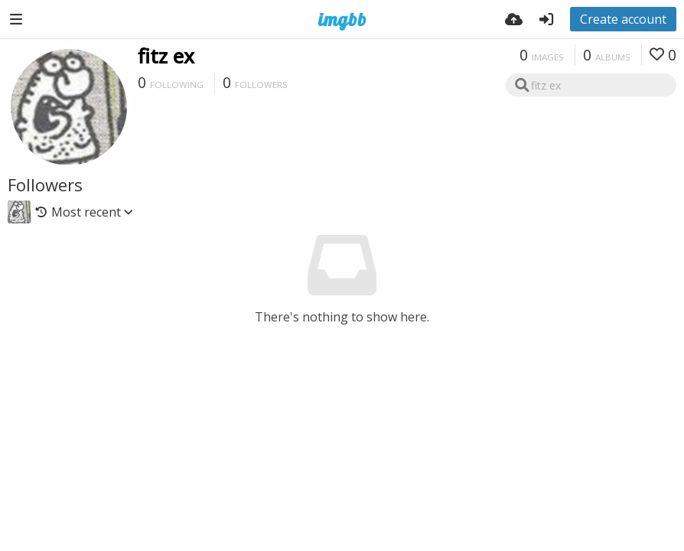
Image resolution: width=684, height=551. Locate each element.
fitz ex (166, 56)
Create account (623, 19)
